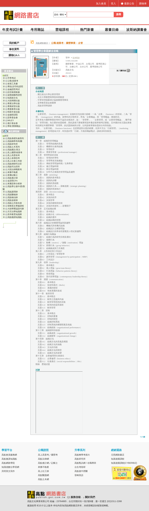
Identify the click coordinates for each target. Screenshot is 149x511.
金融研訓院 (13, 115)
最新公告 (127, 3)
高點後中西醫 (81, 471)
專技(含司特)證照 (15, 86)
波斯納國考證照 (15, 95)
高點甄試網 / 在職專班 (85, 463)
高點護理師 (13, 192)
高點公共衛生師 (15, 203)
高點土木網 (43, 479)
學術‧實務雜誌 (14, 126)
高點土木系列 (14, 147)
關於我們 (90, 497)
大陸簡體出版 (14, 100)
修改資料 (14, 49)
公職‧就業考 (13, 81)
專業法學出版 (14, 103)
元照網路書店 (117, 455)
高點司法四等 (14, 166)
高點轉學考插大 (82, 455)
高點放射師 (13, 200)
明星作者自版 (14, 112)
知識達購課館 (117, 459)
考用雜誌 (37, 29)
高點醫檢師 (13, 194)
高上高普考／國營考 (48, 455)
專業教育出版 (14, 109)
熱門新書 (87, 29)
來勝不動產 (13, 172)
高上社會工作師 (15, 161)
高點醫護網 (43, 475)
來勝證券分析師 (15, 183)
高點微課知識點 (15, 217)
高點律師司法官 (15, 164)
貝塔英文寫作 (8, 471)
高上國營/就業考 (15, 152)
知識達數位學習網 (10, 467)
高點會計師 (13, 178)
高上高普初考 (14, 155)
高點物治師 (13, 197)
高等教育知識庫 (15, 214)
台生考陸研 (79, 467)
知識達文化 (13, 98)
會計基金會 (13, 123)
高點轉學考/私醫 (15, 141)
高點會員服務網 (9, 455)
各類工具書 (13, 83)
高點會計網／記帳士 (48, 463)
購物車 (143, 3)
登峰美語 (78, 475)
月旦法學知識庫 (15, 211)
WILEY (11, 120)
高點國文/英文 (14, 149)
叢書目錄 (112, 29)
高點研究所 (13, 144)
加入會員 (101, 3)
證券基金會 (13, 117)
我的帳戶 (14, 43)
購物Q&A (14, 55)
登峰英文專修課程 (16, 206)
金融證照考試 (14, 89)
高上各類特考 (14, 158)
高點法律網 (43, 459)
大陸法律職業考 (15, 169)
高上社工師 (43, 471)
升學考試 (12, 78)
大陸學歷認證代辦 (16, 209)
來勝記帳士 (13, 175)
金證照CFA (13, 181)
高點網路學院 (8, 463)
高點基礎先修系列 (16, 138)
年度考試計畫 (12, 29)
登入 (113, 3)
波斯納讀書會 (136, 29)
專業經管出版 (14, 106)
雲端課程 (62, 29)
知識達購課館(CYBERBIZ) (124, 463)
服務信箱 (76, 497)
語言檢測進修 (14, 92)
